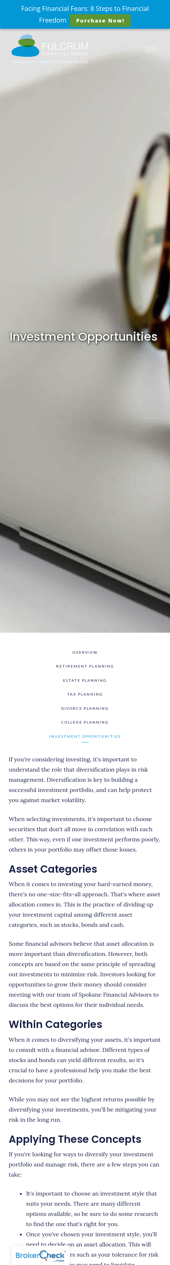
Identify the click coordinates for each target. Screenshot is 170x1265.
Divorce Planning (85, 708)
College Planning (85, 722)
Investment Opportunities (85, 736)
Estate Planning (85, 680)
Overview (85, 652)
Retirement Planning (85, 666)
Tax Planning (85, 694)
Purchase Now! (100, 20)
